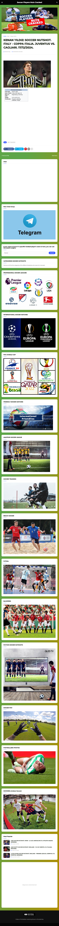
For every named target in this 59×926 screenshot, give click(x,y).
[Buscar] (26, 253)
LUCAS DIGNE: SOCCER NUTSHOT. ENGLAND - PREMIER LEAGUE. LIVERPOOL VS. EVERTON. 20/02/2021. (33, 854)
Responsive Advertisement (29, 885)
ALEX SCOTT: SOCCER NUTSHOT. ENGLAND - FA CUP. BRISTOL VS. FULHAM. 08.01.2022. (31, 847)
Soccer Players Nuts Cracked (29, 2)
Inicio (4, 36)
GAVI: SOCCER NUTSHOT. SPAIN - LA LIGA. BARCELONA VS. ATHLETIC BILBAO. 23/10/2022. (32, 841)
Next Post (54, 155)
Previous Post (5, 155)
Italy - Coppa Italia (11, 36)
